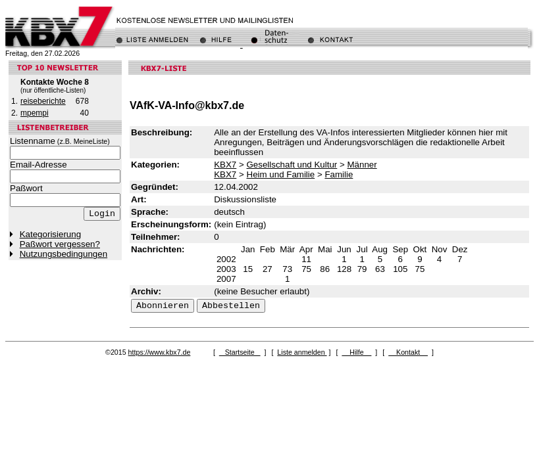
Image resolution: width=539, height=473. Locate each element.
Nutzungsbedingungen (63, 254)
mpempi (34, 113)
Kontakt (408, 352)
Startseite (240, 352)
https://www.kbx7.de (159, 352)
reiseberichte (43, 101)
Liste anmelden (301, 352)
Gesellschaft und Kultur (292, 164)
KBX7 (225, 164)
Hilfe (356, 352)
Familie (338, 174)
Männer (362, 164)
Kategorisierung (50, 234)
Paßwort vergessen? (60, 244)
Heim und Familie (281, 174)
